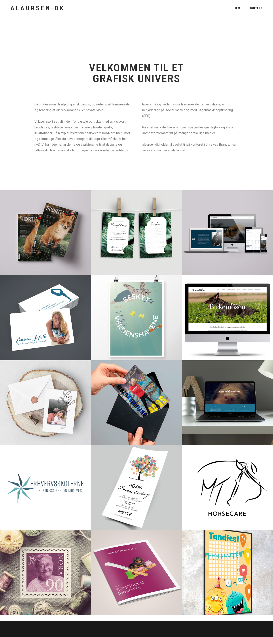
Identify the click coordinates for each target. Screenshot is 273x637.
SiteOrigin (62, 629)
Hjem (236, 8)
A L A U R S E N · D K (37, 8)
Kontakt (255, 8)
